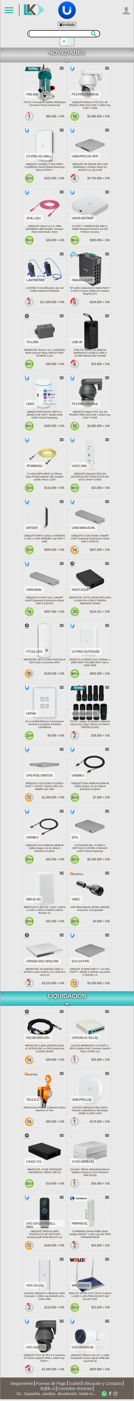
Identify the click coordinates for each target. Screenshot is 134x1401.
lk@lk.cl (47, 1390)
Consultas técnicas (74, 1390)
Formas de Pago (51, 1385)
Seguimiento (21, 1385)
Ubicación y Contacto (102, 1385)
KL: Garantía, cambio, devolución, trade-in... (56, 1395)
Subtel (75, 1385)
